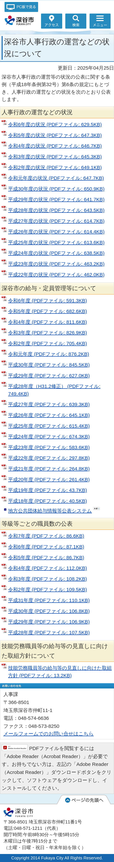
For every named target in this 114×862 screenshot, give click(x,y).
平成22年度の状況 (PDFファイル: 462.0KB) (56, 274)
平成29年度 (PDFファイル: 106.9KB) (49, 621)
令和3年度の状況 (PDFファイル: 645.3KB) (55, 156)
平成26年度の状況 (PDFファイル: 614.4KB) (56, 231)
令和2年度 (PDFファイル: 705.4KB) (47, 343)
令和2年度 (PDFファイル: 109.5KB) (47, 589)
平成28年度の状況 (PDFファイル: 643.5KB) (56, 210)
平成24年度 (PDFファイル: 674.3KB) (49, 436)
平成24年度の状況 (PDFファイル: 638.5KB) (56, 253)
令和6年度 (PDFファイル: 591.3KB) (47, 300)
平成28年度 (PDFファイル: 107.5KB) (49, 632)
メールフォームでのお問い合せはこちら (48, 733)
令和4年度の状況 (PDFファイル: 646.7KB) (55, 146)
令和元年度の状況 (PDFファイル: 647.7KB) (56, 178)
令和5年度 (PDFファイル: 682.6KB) (47, 311)
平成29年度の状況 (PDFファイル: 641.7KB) (56, 199)
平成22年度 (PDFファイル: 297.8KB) (49, 458)
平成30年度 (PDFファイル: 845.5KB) (49, 365)
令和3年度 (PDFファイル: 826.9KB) (47, 332)
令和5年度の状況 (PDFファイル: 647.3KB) (55, 135)
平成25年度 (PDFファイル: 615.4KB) (49, 426)
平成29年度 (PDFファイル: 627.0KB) (49, 375)
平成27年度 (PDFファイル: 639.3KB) (49, 404)
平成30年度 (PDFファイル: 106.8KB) (49, 611)
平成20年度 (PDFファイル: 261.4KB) (49, 479)
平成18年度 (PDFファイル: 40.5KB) (47, 501)
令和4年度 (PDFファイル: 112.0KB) (47, 568)
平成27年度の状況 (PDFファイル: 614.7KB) (56, 221)
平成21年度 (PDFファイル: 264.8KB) (49, 468)
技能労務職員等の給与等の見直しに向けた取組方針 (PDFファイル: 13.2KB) (60, 671)
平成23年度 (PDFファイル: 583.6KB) (49, 447)
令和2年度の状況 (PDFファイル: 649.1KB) (55, 167)
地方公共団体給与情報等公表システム (50, 510)
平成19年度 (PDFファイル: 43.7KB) (47, 490)
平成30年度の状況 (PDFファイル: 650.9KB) (56, 189)
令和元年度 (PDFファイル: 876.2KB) (48, 354)
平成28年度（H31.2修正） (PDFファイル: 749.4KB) (54, 389)
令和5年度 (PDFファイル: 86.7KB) (46, 557)
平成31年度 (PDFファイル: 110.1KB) (49, 600)
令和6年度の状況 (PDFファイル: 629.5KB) (55, 124)
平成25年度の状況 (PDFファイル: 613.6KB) (56, 242)
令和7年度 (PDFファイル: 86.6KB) (46, 536)
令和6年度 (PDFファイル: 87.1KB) (46, 546)
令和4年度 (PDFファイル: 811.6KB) (47, 322)
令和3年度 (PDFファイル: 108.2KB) (47, 579)
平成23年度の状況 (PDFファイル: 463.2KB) (56, 264)
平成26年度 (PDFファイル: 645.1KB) (49, 415)
